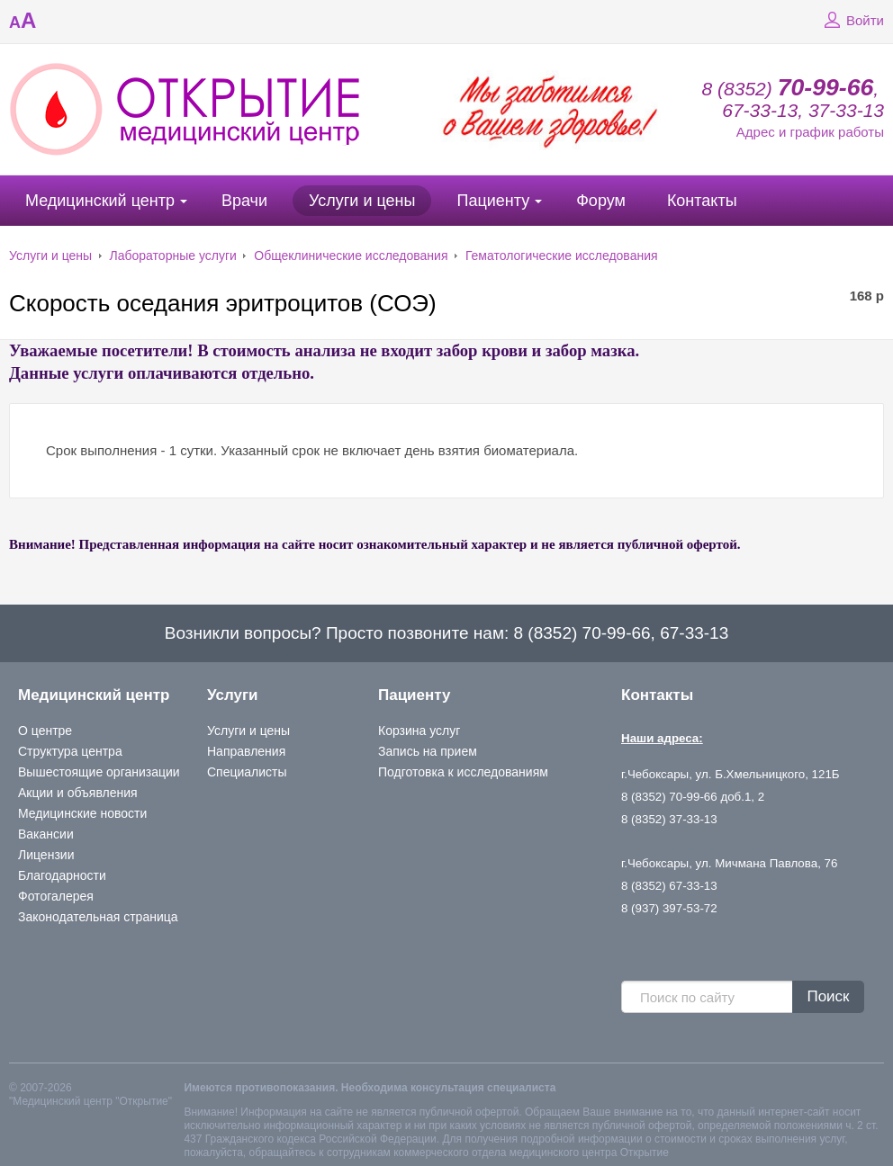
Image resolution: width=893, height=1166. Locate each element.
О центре (45, 730)
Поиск (828, 996)
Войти (851, 20)
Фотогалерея (56, 896)
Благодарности (62, 875)
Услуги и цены (362, 201)
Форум (601, 201)
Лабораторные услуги (173, 255)
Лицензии (46, 855)
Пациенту (492, 201)
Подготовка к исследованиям (463, 772)
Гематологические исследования (561, 255)
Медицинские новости (82, 813)
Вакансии (46, 834)
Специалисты (247, 772)
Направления (246, 751)
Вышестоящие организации (99, 772)
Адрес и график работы (810, 131)
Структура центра (70, 751)
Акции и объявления (78, 792)
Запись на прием (427, 751)
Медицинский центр (100, 201)
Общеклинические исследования (350, 255)
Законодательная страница (98, 917)
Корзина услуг (419, 730)
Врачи (244, 201)
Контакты (702, 201)
